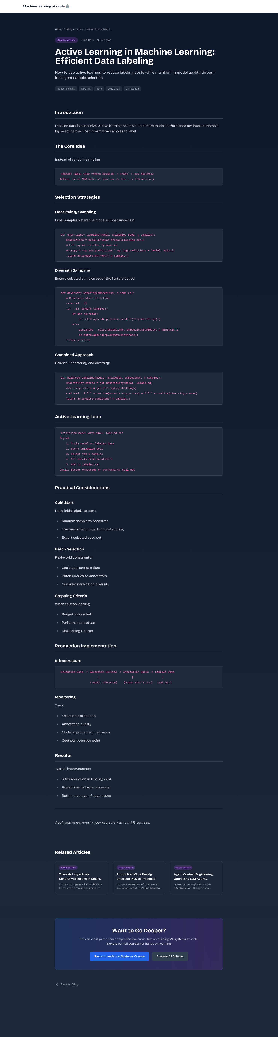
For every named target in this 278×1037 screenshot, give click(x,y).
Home (58, 29)
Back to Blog (66, 984)
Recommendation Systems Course (119, 956)
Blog (69, 29)
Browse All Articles (170, 956)
